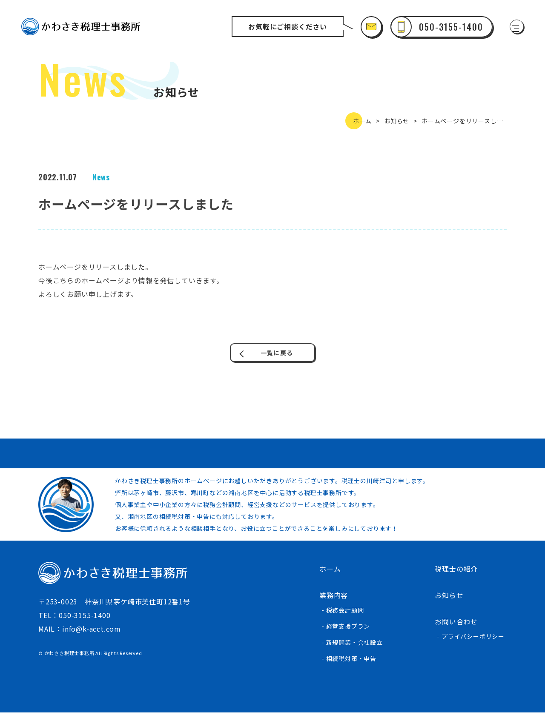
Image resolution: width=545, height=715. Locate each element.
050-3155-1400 (84, 617)
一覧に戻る (276, 353)
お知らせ (396, 121)
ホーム (362, 121)
